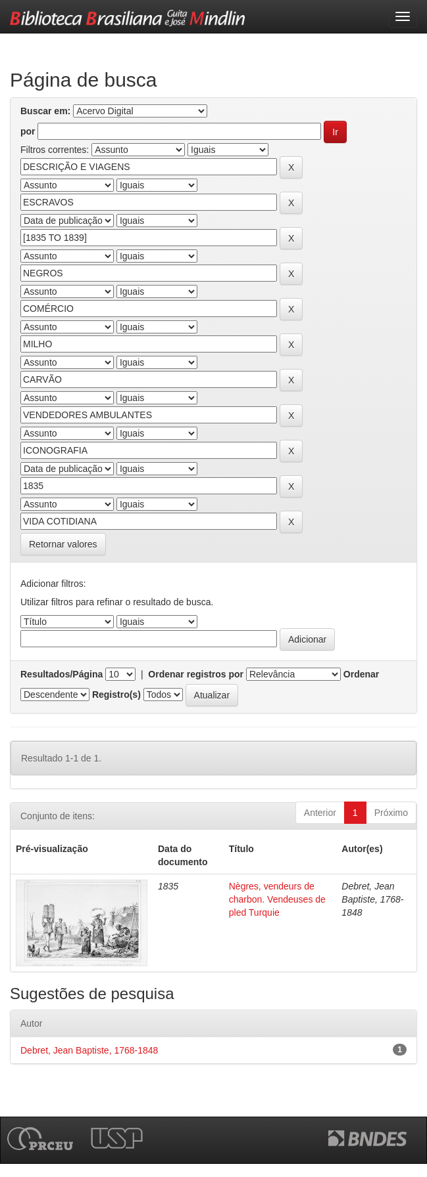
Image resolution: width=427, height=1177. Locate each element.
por (28, 131)
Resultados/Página (61, 674)
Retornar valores (63, 544)
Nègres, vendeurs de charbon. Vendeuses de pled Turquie (277, 899)
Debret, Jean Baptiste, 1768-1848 (89, 1050)
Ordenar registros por (195, 674)
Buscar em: (45, 111)
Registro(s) (116, 694)
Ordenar (361, 674)
